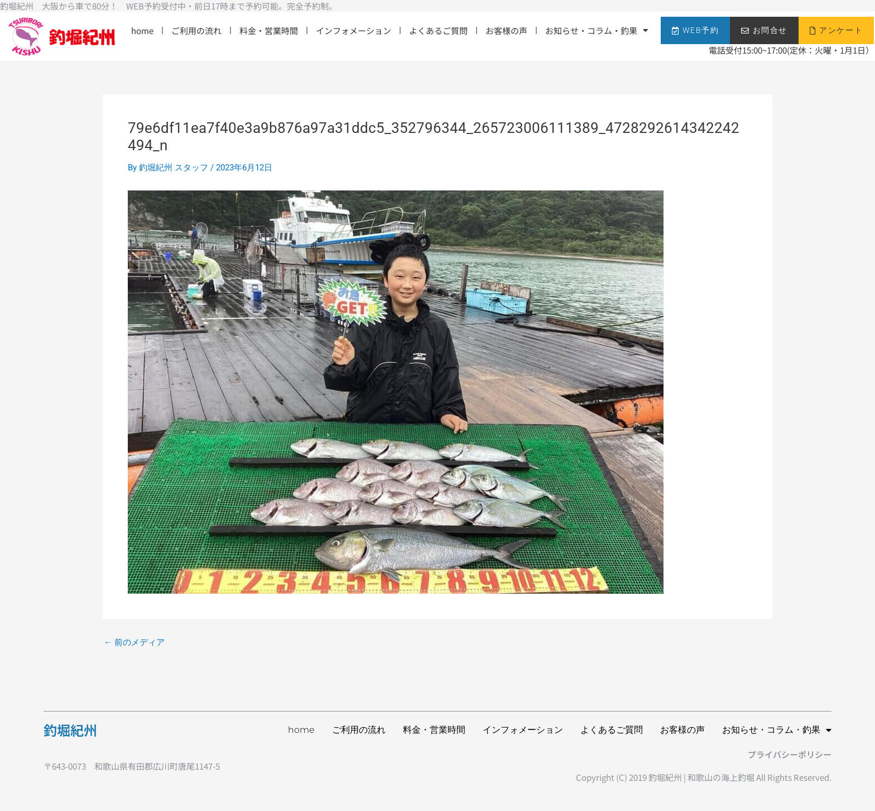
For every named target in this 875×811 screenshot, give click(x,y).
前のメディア (134, 642)
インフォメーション (353, 30)
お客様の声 (506, 30)
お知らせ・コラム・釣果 (596, 30)
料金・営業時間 (268, 30)
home (142, 30)
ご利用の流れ (196, 30)
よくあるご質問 (438, 30)
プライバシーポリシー (789, 754)
